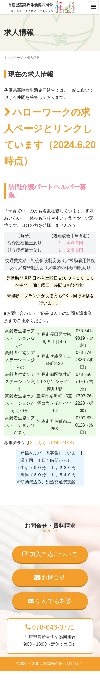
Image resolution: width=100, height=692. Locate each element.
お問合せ (50, 577)
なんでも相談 (50, 601)
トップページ (13, 57)
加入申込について (50, 554)
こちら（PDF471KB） (55, 442)
